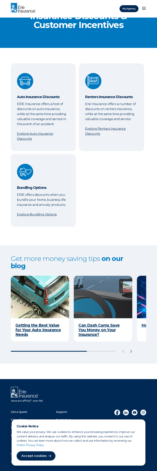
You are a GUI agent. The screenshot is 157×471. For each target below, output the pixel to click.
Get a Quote (19, 412)
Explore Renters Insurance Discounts (105, 131)
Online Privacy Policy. (31, 445)
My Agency (129, 8)
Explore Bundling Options (37, 214)
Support (61, 412)
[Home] (24, 8)
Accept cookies (34, 456)
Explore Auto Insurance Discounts (35, 136)
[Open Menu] (144, 8)
